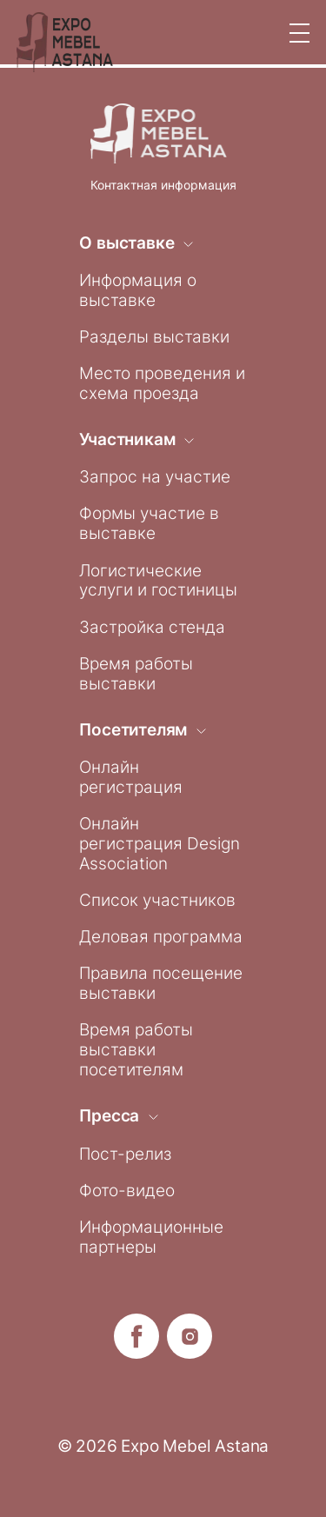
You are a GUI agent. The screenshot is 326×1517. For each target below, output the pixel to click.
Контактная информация (163, 182)
